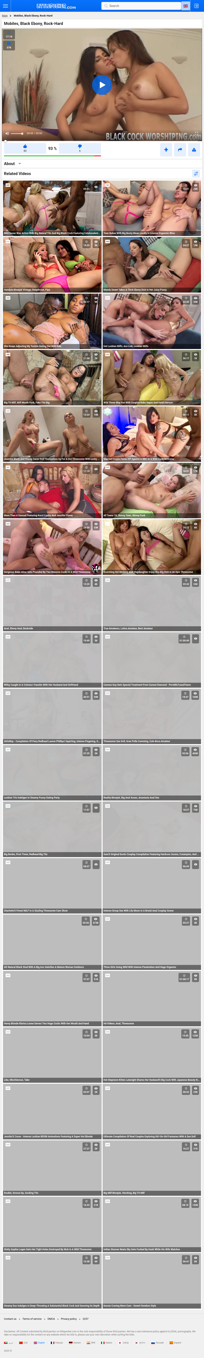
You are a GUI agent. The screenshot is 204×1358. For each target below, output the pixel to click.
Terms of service (32, 1318)
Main (5, 15)
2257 (85, 1318)
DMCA (51, 1318)
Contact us (10, 1318)
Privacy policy (69, 1318)
